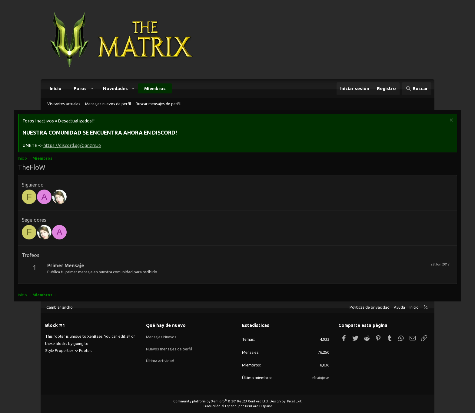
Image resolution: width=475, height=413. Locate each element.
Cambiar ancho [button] (59, 307)
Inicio (55, 88)
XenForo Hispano (258, 406)
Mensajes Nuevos (161, 335)
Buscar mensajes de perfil (158, 104)
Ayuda (399, 307)
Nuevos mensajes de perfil (169, 347)
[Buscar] (416, 88)
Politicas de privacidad (370, 307)
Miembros (155, 88)
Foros (80, 88)
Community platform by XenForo (221, 401)
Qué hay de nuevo (166, 325)
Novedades (115, 88)
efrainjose (320, 378)
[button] (92, 88)
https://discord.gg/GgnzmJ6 (99, 146)
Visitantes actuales (63, 104)
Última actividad (160, 358)
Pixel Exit (294, 401)
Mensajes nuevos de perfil (108, 104)
